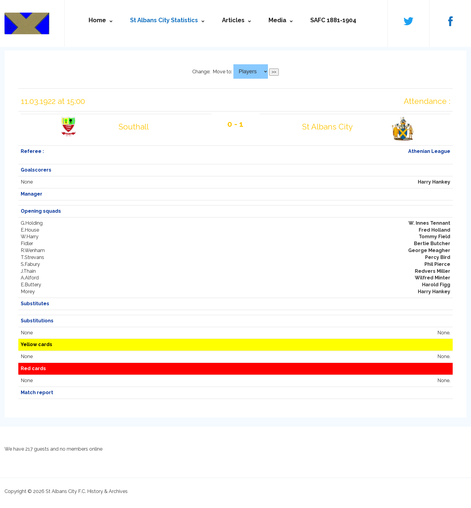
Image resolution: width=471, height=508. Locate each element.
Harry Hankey (434, 182)
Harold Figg (436, 284)
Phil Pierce (437, 264)
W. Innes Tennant (429, 223)
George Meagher (429, 250)
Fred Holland (434, 230)
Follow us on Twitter (408, 20)
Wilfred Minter (432, 278)
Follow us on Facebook (450, 20)
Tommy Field (434, 236)
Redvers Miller (432, 271)
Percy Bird (437, 257)
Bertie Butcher (432, 243)
